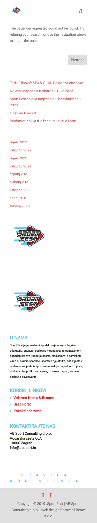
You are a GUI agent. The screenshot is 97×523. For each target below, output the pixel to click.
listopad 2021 (21, 166)
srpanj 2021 (19, 174)
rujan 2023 (18, 142)
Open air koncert (23, 113)
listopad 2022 (21, 150)
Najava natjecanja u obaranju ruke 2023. (42, 91)
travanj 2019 (20, 206)
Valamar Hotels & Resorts (33, 398)
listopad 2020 (21, 190)
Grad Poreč (22, 404)
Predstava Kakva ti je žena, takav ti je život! (43, 121)
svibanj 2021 (20, 182)
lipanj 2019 (18, 198)
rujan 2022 (18, 158)
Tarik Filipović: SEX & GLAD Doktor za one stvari (47, 83)
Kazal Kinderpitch (27, 411)
